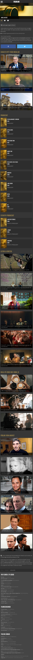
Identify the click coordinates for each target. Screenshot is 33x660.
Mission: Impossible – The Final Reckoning (8, 599)
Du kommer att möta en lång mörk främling (8, 628)
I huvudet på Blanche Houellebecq (6, 580)
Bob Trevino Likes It (4, 578)
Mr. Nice (2, 610)
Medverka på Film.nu (4, 641)
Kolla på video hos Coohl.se (10, 372)
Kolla (2, 651)
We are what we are (4, 622)
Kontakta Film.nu (4, 638)
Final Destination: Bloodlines (5, 596)
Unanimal (2, 583)
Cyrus (2, 617)
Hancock (5, 29)
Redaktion (2, 639)
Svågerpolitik (3, 657)
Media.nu (2, 656)
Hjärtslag (2, 623)
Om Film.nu (3, 636)
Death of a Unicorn (4, 590)
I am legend (28, 28)
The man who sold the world (5, 614)
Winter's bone (3, 615)
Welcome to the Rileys (4, 612)
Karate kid (22, 29)
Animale (2, 594)
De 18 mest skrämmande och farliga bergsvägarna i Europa (10, 649)
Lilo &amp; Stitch (3, 601)
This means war (14, 29)
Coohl (2, 646)
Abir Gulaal (2, 588)
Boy (1, 620)
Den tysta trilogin (4, 591)
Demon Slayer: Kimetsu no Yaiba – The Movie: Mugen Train (10, 593)
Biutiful (2, 625)
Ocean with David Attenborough (6, 586)
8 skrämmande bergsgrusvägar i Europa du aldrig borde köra (11, 652)
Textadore (2, 654)
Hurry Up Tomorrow (4, 598)
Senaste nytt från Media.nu (10, 52)
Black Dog (2, 577)
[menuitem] (2, 570)
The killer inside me (4, 609)
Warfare (2, 585)
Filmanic (2, 644)
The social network (4, 630)
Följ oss (2, 643)
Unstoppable (3, 627)
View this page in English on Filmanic (8, 25)
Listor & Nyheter (6, 251)
